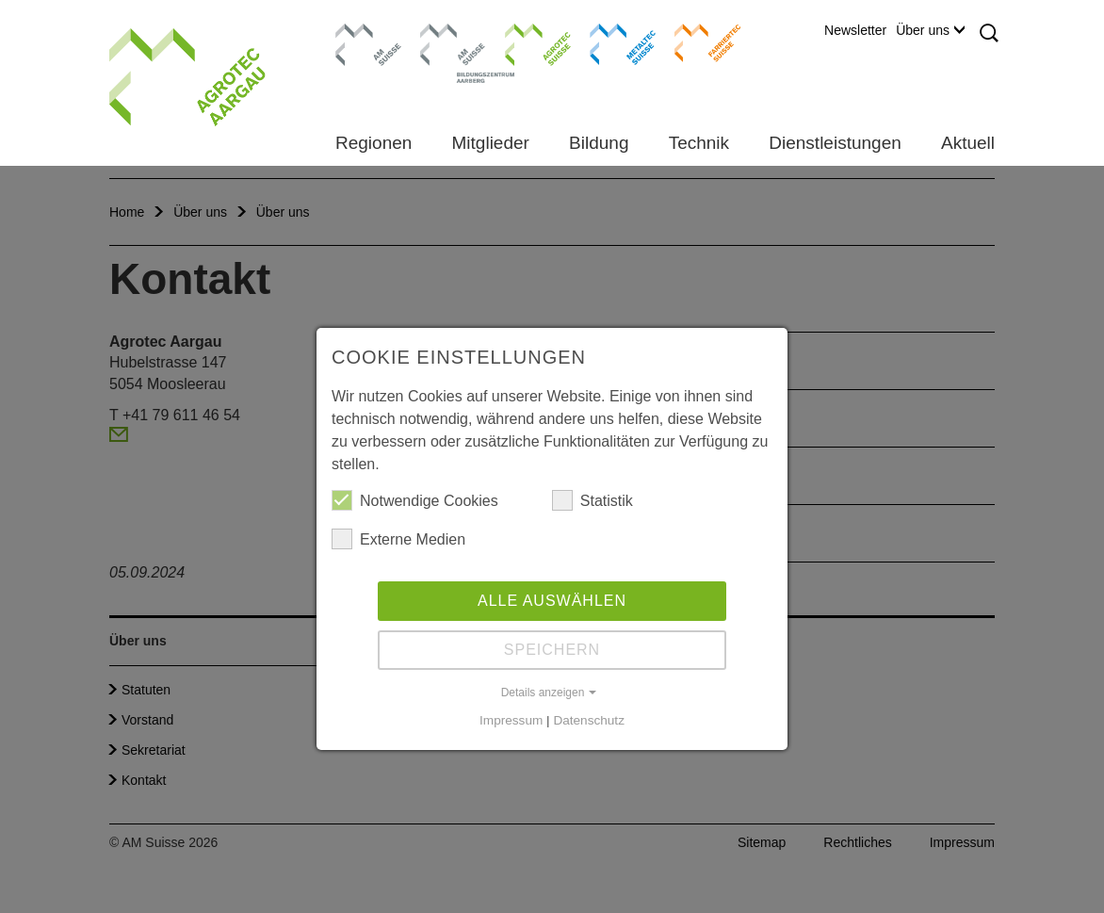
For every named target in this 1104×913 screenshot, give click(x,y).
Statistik (592, 500)
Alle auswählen (552, 601)
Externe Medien (398, 539)
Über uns (930, 30)
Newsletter (855, 30)
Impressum (511, 720)
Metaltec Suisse (611, 42)
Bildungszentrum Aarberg (453, 42)
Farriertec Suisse (698, 42)
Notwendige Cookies (415, 500)
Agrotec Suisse (524, 42)
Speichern (552, 650)
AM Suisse (362, 33)
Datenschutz (589, 720)
